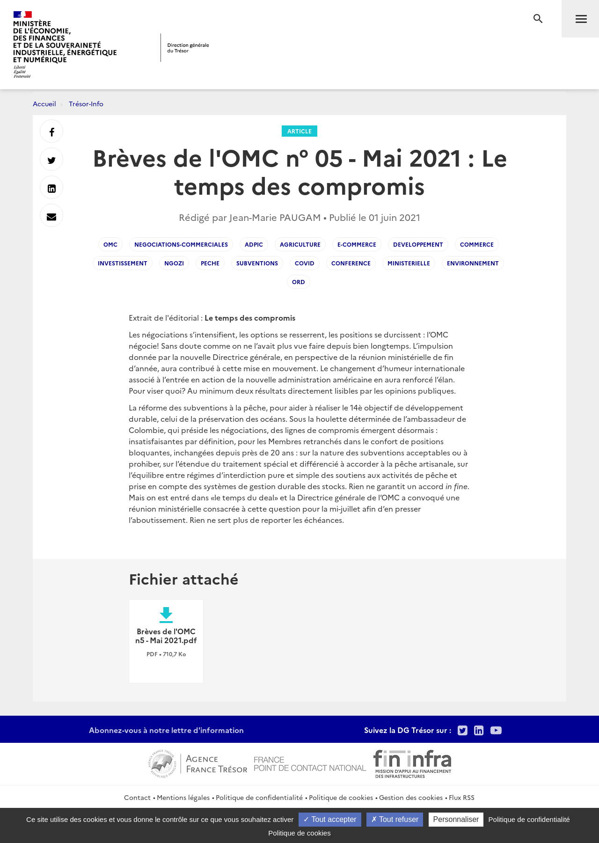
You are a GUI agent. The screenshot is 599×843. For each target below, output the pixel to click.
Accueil (44, 103)
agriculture (300, 244)
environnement (473, 263)
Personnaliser (456, 819)
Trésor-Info (86, 103)
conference (351, 263)
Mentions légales (183, 797)
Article (299, 131)
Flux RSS (462, 797)
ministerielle (408, 263)
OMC (110, 244)
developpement (418, 244)
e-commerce (356, 244)
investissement (122, 263)
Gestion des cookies (411, 797)
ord (298, 282)
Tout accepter (329, 819)
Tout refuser (395, 819)
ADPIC (254, 244)
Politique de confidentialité (259, 797)
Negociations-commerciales (181, 244)
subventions (257, 263)
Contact (137, 797)
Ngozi (174, 263)
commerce (477, 244)
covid (304, 263)
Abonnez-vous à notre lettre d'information (166, 729)
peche (210, 263)
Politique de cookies (341, 797)
